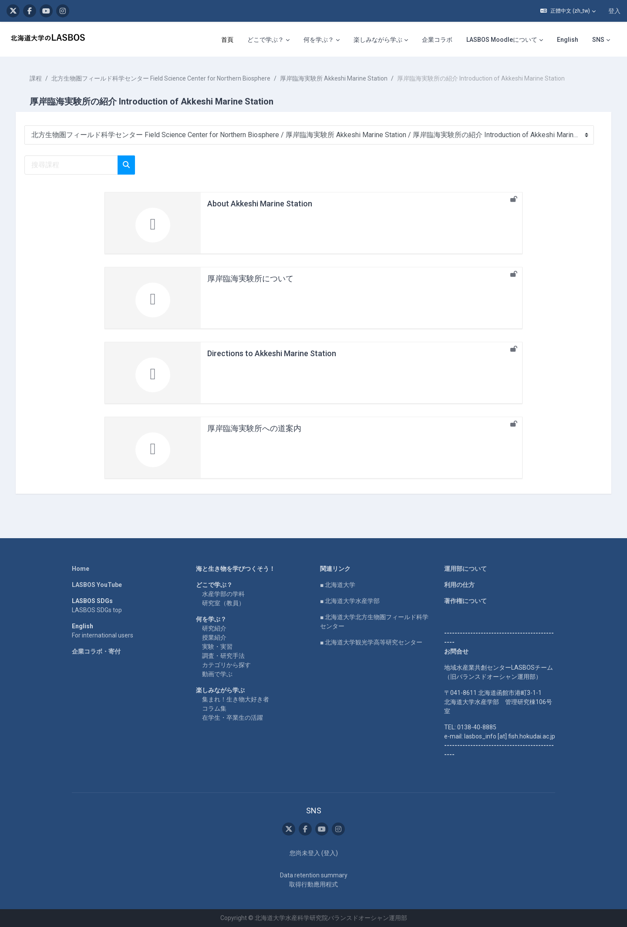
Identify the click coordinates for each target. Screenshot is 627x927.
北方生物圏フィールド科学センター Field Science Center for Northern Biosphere (169, 78)
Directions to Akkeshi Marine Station (271, 353)
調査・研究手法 (223, 655)
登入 (614, 10)
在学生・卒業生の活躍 (232, 717)
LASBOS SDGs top (97, 610)
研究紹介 (214, 628)
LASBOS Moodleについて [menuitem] (501, 39)
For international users (102, 635)
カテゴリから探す (226, 664)
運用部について (465, 568)
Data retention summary (313, 875)
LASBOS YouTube (97, 584)
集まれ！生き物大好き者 (235, 699)
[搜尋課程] (80, 165)
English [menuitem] (567, 39)
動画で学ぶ (217, 674)
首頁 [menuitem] (227, 39)
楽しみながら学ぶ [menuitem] (378, 39)
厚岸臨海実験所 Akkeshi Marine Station (342, 78)
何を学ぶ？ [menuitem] (318, 39)
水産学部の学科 (223, 593)
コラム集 (214, 708)
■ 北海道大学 (337, 584)
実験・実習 (217, 646)
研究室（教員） (223, 603)
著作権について (465, 600)
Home (80, 568)
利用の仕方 (459, 584)
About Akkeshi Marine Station (259, 203)
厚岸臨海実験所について (250, 278)
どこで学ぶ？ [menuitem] (265, 39)
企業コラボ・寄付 (96, 651)
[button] (568, 11)
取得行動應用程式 (313, 884)
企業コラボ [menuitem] (437, 39)
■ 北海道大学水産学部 (350, 600)
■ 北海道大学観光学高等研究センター (371, 642)
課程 (44, 78)
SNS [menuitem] (598, 39)
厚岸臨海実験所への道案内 (254, 428)
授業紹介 (214, 637)
